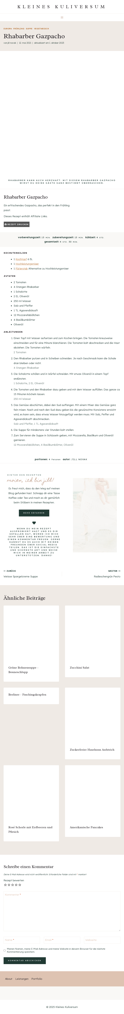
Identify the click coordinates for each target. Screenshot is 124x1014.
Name (9, 939)
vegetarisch (41, 29)
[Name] (22, 940)
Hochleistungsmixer (27, 263)
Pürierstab (22, 268)
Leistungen (21, 978)
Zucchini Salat (79, 667)
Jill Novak (12, 43)
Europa (8, 29)
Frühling (18, 29)
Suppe (29, 29)
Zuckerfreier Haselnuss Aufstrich (92, 750)
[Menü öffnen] (62, 17)
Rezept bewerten (14, 880)
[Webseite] (102, 940)
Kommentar (13, 894)
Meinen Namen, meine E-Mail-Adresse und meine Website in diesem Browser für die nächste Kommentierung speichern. (56, 950)
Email (49, 939)
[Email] (62, 940)
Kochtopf (21, 259)
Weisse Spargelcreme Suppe (31, 573)
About (8, 978)
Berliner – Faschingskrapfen (27, 694)
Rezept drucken (17, 224)
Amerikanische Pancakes (86, 827)
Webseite (91, 939)
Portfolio (36, 978)
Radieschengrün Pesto (92, 573)
